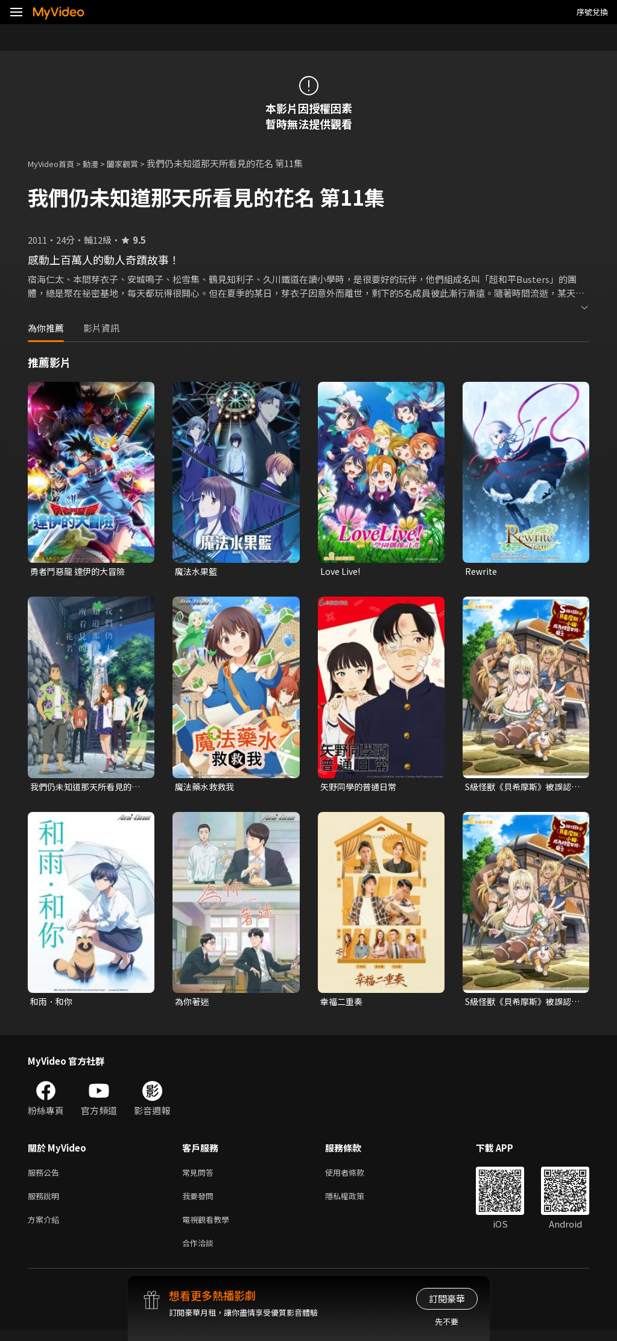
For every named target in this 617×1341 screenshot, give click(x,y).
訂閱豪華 (447, 1298)
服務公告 (46, 1176)
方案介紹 (46, 1227)
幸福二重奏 (342, 1004)
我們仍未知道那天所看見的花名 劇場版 (84, 788)
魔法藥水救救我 (206, 788)
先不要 (446, 1321)
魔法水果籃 (197, 571)
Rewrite (482, 571)
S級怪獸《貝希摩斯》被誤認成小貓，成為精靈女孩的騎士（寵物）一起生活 (522, 1004)
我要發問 (200, 1202)
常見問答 (200, 1176)
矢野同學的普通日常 (361, 788)
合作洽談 (200, 1252)
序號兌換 (592, 11)
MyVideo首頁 (55, 163)
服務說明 (46, 1202)
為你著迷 (193, 1004)
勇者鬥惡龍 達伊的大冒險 (80, 571)
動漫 (100, 163)
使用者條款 (355, 1176)
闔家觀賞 (136, 163)
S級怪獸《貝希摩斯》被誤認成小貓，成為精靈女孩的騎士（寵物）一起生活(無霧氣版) (522, 788)
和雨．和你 (52, 1004)
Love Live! (341, 571)
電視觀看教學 (209, 1227)
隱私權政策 (355, 1202)
